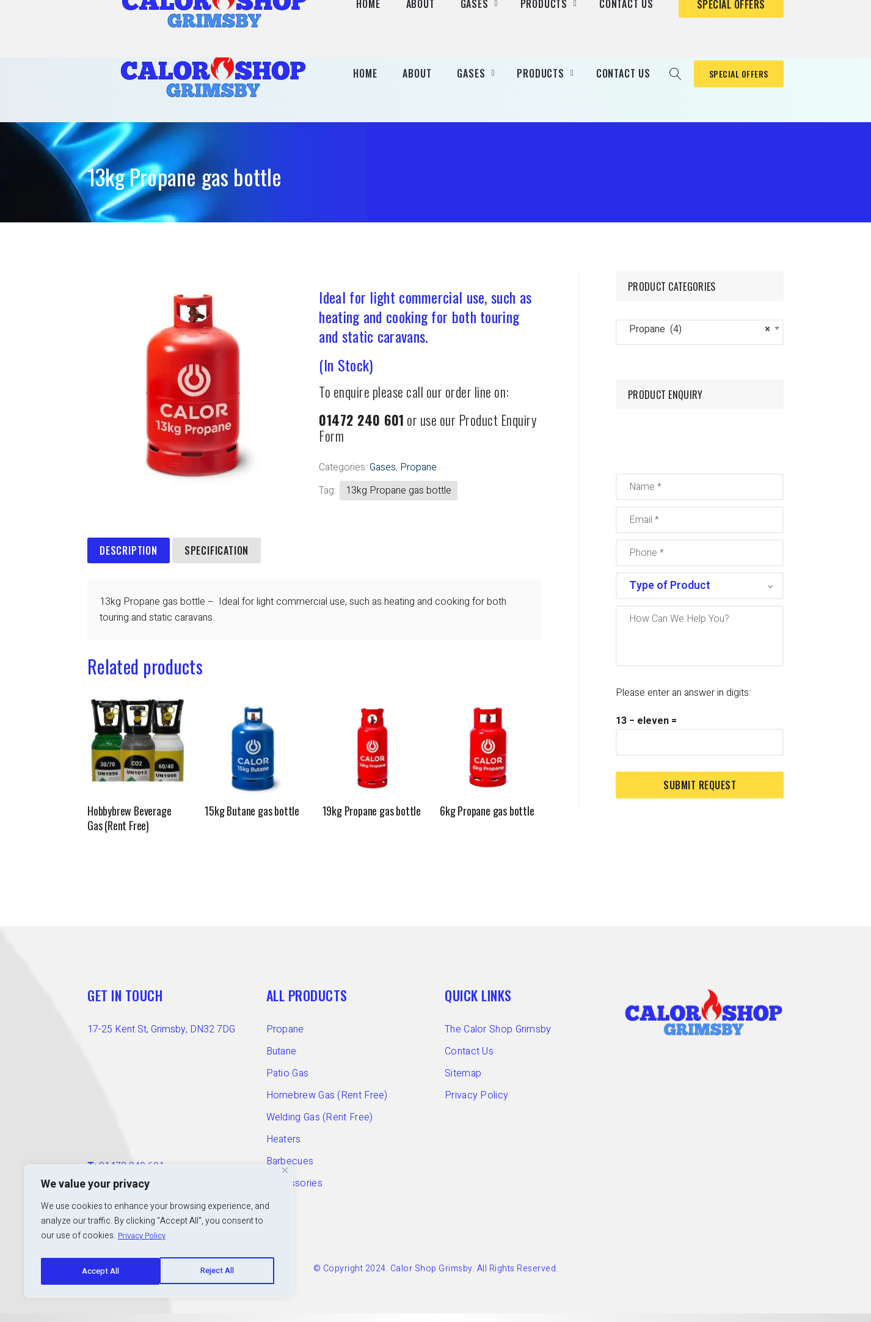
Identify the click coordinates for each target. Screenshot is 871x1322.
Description (129, 559)
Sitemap (463, 1082)
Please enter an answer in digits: (683, 702)
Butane (281, 1060)
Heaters (283, 1148)
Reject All (97, 1271)
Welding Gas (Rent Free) (319, 1126)
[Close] (285, 1175)
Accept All (218, 1271)
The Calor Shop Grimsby (498, 1038)
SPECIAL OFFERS (731, 78)
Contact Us (469, 1060)
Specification (216, 559)
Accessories (294, 1192)
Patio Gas (287, 1082)
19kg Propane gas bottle (372, 820)
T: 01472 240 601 (612, 11)
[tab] (128, 560)
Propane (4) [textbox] (696, 338)
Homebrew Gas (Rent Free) (327, 1104)
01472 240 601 (361, 429)
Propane (418, 476)
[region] (158, 1233)
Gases (383, 476)
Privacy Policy (145, 1240)
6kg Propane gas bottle (487, 820)
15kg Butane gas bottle (252, 820)
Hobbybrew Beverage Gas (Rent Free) (129, 827)
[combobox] (700, 341)
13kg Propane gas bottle (398, 499)
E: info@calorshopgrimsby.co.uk (718, 11)
